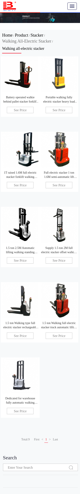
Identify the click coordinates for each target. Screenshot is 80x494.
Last (55, 439)
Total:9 (25, 439)
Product (21, 35)
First (36, 439)
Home (7, 35)
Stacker (37, 35)
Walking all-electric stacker (26, 41)
